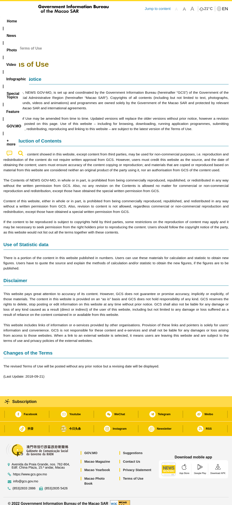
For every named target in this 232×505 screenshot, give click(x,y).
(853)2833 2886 (24, 483)
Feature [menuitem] (152, 21)
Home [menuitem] (12, 21)
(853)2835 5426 (56, 483)
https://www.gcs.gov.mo (30, 469)
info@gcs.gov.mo (25, 476)
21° (208, 9)
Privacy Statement (137, 465)
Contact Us (131, 456)
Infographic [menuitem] (93, 21)
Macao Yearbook (97, 465)
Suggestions (133, 448)
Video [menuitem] (69, 21)
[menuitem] (30, 21)
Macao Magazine (97, 456)
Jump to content (158, 9)
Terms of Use (133, 473)
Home (8, 43)
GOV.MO (90, 448)
